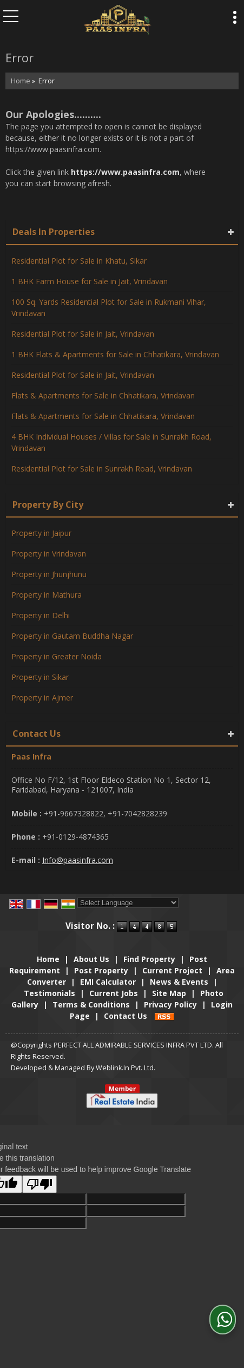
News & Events (179, 982)
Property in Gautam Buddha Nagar (72, 636)
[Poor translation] (39, 1184)
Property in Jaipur (41, 533)
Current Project (172, 970)
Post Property (101, 970)
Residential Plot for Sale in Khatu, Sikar (79, 261)
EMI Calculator (108, 982)
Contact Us (125, 1016)
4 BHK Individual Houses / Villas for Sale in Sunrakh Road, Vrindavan (111, 442)
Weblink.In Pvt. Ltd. (125, 1067)
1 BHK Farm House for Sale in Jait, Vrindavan (89, 281)
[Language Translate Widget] (128, 903)
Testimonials (49, 993)
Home (20, 81)
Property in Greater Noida (56, 656)
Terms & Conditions (91, 1004)
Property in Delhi (40, 615)
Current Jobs (113, 993)
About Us (91, 959)
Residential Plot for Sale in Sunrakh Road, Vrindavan (101, 468)
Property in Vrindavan (48, 553)
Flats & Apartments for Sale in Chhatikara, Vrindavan (103, 395)
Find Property (149, 959)
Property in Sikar (40, 677)
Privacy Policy (170, 1004)
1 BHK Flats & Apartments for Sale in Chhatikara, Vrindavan (115, 354)
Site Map (169, 993)
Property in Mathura (46, 595)
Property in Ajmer (42, 697)
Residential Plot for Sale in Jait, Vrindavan (82, 334)
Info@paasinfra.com (77, 860)
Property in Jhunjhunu (49, 574)
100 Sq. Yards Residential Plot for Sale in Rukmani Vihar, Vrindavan (108, 307)
